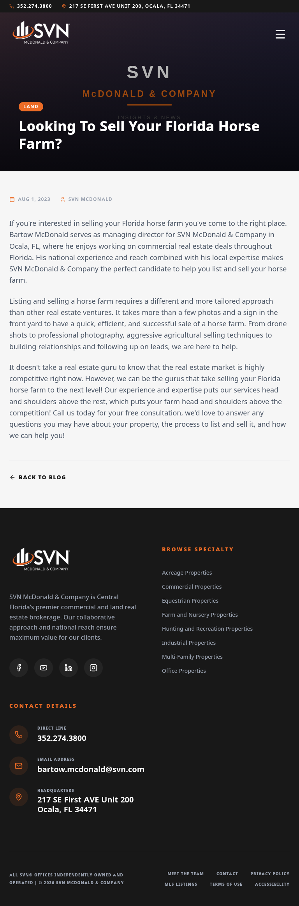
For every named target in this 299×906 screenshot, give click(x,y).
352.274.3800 (30, 6)
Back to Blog (37, 477)
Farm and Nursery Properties (200, 614)
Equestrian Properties (190, 600)
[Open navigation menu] (280, 34)
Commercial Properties (192, 586)
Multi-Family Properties (192, 656)
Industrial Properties (189, 642)
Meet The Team (185, 873)
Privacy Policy (270, 873)
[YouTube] (43, 667)
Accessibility (272, 884)
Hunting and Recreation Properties (207, 628)
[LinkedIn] (68, 667)
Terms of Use (226, 884)
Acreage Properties (187, 572)
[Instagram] (93, 667)
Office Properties (184, 670)
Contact (227, 873)
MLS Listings (181, 884)
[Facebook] (18, 667)
